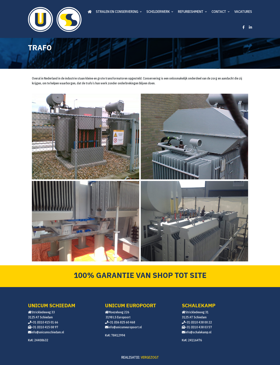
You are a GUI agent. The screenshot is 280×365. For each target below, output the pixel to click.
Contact (219, 11)
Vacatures (243, 11)
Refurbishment (190, 11)
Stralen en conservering (117, 11)
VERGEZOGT (150, 357)
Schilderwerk (158, 11)
